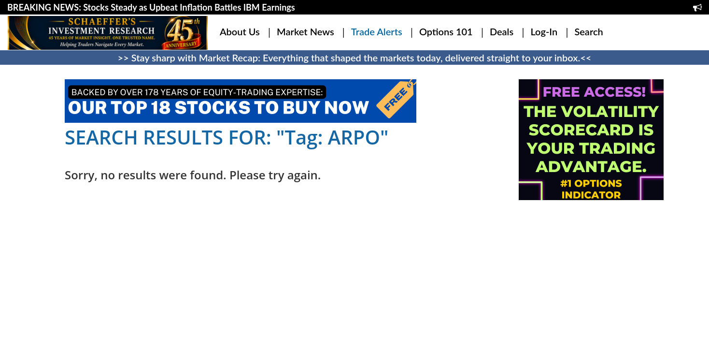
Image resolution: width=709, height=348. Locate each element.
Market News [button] (305, 31)
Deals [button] (501, 31)
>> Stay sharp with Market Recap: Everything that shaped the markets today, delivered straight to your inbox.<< (355, 57)
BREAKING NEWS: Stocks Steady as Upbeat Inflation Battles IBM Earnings (151, 7)
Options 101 (446, 31)
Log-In (543, 31)
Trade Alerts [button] (376, 31)
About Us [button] (240, 31)
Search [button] (588, 31)
